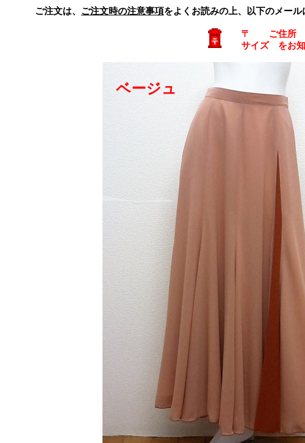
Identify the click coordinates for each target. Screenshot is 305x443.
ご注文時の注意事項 (122, 11)
